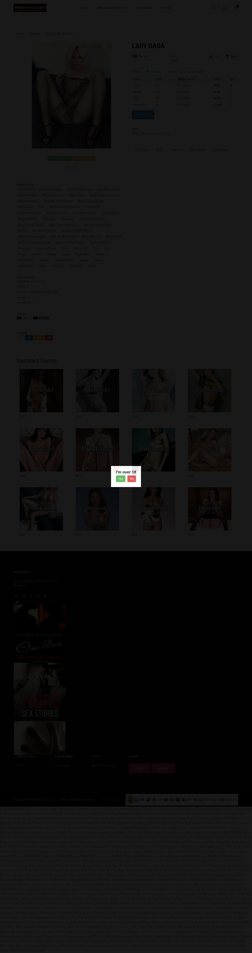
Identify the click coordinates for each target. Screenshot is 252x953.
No (131, 478)
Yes (121, 478)
